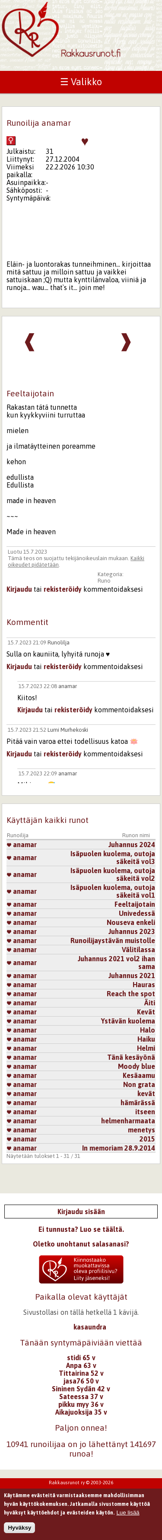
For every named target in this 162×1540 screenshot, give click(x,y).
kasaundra (89, 1327)
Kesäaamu (139, 1075)
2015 (147, 1139)
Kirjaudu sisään (81, 1211)
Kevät (146, 1012)
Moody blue (136, 1066)
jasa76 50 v (81, 1381)
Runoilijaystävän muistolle (112, 940)
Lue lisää (127, 1514)
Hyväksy (19, 1529)
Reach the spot (131, 994)
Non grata (139, 1084)
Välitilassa (138, 949)
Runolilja (59, 642)
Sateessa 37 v (81, 1396)
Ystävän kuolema (128, 1021)
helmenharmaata (128, 1121)
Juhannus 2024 (131, 844)
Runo (104, 580)
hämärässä (138, 1102)
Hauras (144, 984)
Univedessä (137, 913)
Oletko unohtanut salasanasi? (81, 1244)
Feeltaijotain (134, 904)
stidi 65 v (81, 1357)
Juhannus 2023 (131, 931)
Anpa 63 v (81, 1365)
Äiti (149, 1003)
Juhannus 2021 (131, 975)
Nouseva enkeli (131, 922)
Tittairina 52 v (81, 1373)
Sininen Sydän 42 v (81, 1389)
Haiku (146, 1039)
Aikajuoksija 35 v (81, 1412)
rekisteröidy (63, 589)
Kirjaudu (19, 589)
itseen (145, 1112)
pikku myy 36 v (81, 1404)
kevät (146, 1093)
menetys (141, 1130)
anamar (67, 686)
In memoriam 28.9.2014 (118, 1148)
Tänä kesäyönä (131, 1057)
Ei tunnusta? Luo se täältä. (81, 1229)
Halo (147, 1030)
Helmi (146, 1048)
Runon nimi (136, 835)
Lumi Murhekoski (68, 730)
